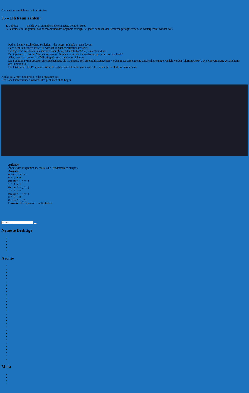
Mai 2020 (14, 317)
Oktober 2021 (16, 275)
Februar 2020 (16, 323)
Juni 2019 (14, 346)
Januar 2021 (16, 297)
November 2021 (18, 272)
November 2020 (18, 304)
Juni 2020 (14, 313)
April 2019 (15, 352)
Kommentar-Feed (19, 380)
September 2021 (18, 278)
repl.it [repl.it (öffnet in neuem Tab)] (22, 25)
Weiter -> (242, 216)
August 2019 (16, 342)
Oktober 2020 (16, 307)
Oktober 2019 (16, 336)
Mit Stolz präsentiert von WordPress (51, 389)
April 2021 (15, 288)
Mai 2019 (14, 349)
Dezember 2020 (18, 301)
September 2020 (18, 310)
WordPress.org (17, 383)
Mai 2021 (14, 285)
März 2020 (15, 320)
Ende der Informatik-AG (23, 237)
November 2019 (18, 333)
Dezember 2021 (18, 268)
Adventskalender (18, 241)
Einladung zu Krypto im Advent (27, 244)
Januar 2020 (16, 326)
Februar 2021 (16, 294)
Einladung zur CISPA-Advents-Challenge (32, 247)
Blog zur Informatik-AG (15, 4)
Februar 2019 (16, 358)
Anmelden (15, 374)
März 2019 (15, 355)
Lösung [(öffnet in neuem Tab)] (12, 206)
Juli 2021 (14, 281)
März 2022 (15, 265)
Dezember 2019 (18, 330)
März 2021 (15, 291)
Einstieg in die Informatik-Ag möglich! (31, 250)
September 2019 (18, 339)
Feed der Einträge (19, 377)
